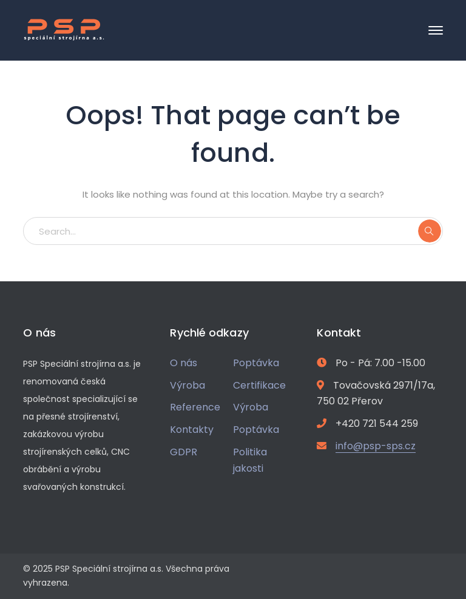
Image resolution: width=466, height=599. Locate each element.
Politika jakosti (250, 460)
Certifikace (259, 385)
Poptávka (256, 363)
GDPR (183, 452)
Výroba (187, 385)
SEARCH (429, 231)
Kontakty (192, 430)
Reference (195, 407)
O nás (183, 363)
